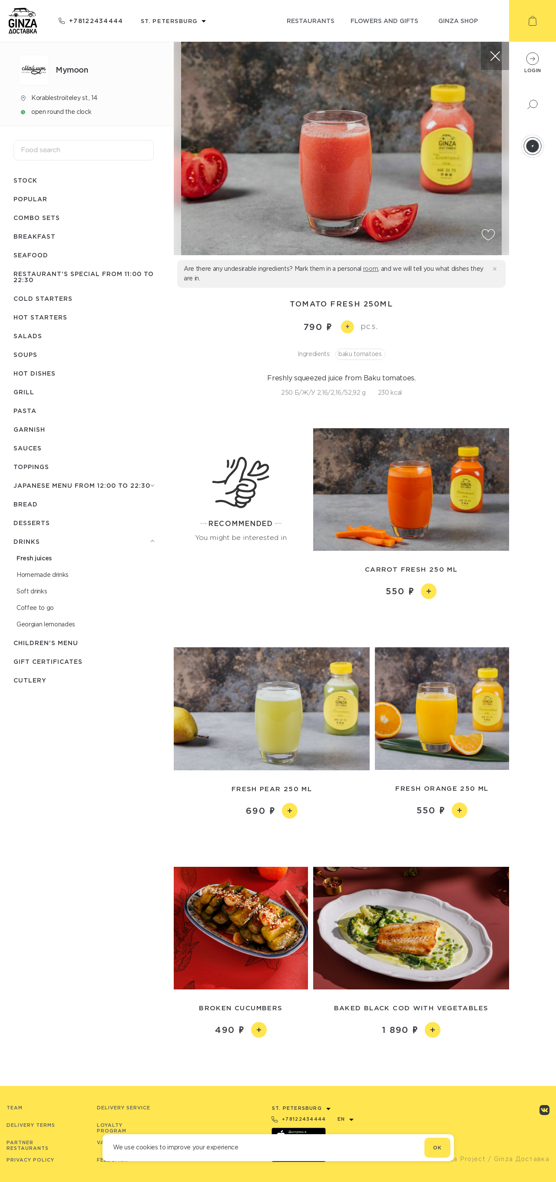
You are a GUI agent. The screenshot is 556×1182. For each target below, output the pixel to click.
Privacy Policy (30, 1159)
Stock (25, 180)
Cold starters (43, 298)
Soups (25, 354)
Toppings (31, 466)
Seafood (30, 255)
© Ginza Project (458, 1158)
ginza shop (458, 20)
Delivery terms (31, 1125)
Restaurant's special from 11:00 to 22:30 (83, 276)
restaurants (310, 20)
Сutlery (29, 680)
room (370, 268)
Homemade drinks (43, 574)
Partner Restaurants (28, 1145)
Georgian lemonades (46, 624)
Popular (30, 199)
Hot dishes (34, 373)
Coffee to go (35, 607)
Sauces (27, 448)
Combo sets (36, 217)
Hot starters (40, 317)
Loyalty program (111, 1127)
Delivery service (123, 1107)
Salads (27, 336)
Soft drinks (32, 591)
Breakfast (34, 236)
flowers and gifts (384, 20)
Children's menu (45, 642)
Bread (25, 504)
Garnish (29, 429)
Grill (23, 392)
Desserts (31, 522)
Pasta (24, 410)
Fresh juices (34, 558)
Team (15, 1107)
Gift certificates (48, 661)
